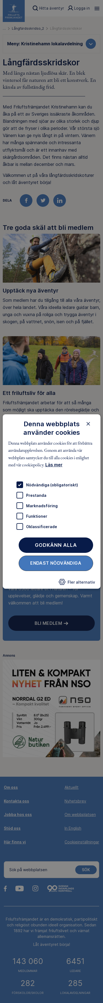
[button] (77, 583)
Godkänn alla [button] (56, 545)
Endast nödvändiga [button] (55, 563)
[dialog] (51, 501)
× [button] (88, 423)
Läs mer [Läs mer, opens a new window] (53, 464)
